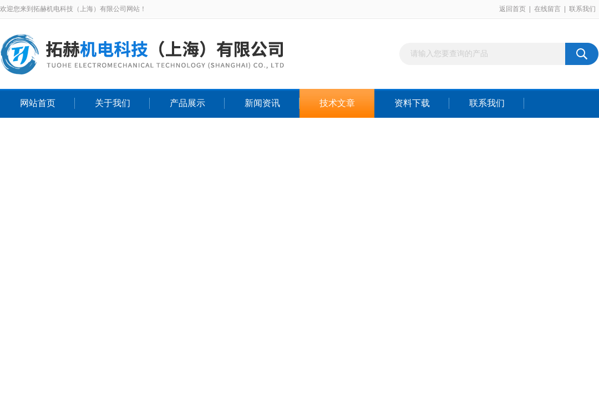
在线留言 (547, 9)
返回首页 (512, 9)
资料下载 (412, 103)
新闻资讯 (262, 103)
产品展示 (187, 103)
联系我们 (582, 9)
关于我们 (112, 103)
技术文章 (337, 103)
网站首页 (37, 103)
